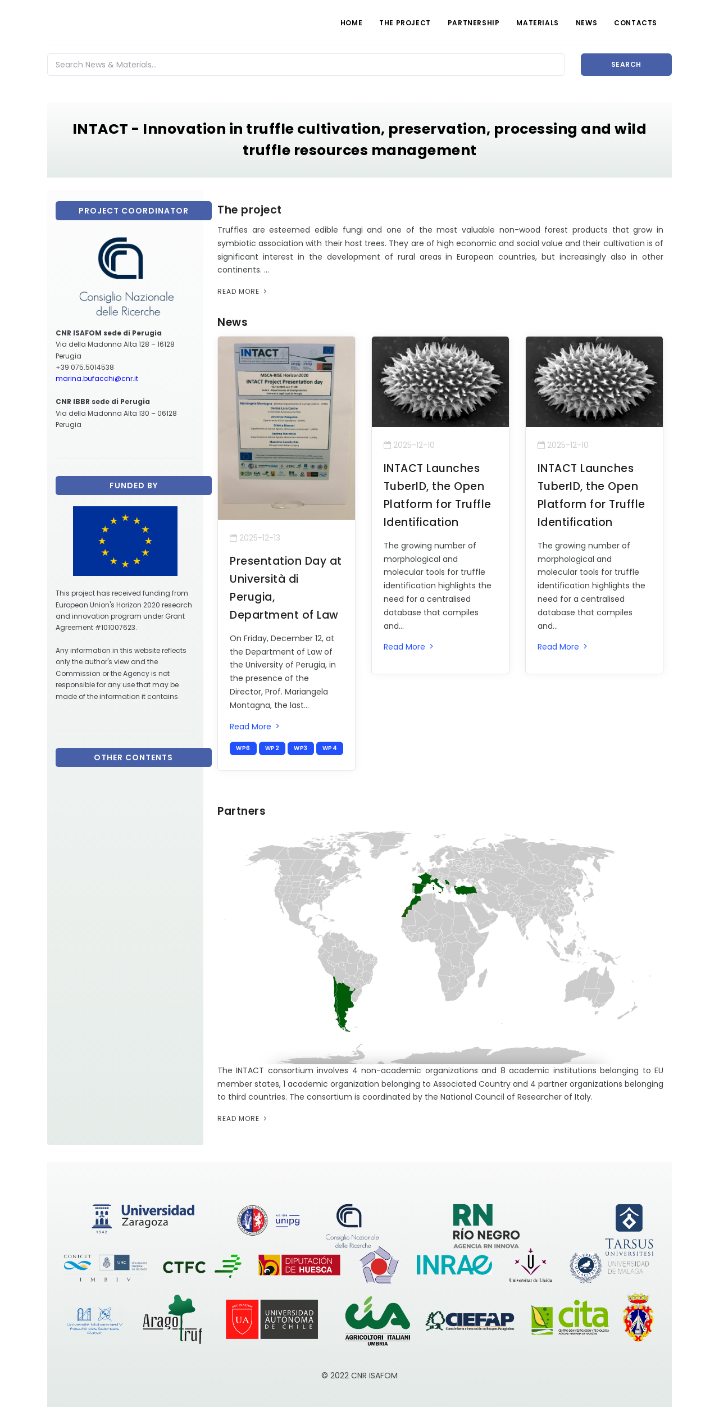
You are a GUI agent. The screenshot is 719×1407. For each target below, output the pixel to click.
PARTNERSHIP (474, 23)
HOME (351, 23)
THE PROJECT (405, 23)
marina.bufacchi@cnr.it (97, 378)
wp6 (243, 748)
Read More (243, 291)
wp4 (330, 748)
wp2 (272, 748)
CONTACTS (635, 23)
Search (626, 64)
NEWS (586, 23)
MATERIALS (537, 23)
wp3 (301, 748)
